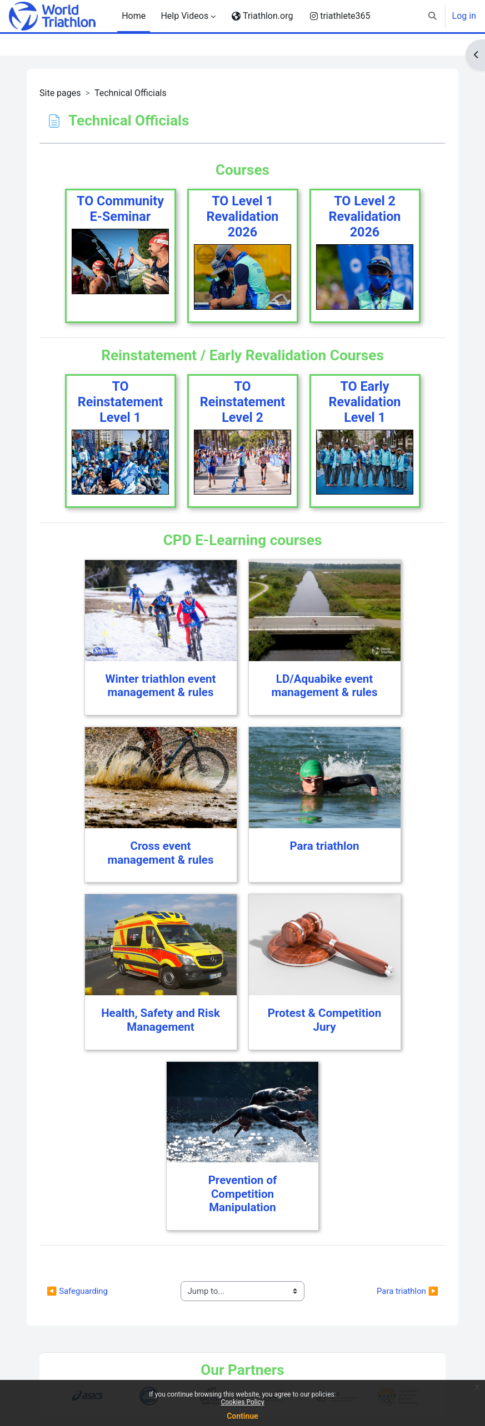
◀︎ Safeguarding (77, 1291)
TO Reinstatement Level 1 (120, 402)
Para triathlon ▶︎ (407, 1291)
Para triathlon (324, 846)
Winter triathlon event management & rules (161, 685)
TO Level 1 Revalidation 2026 (243, 216)
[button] (432, 16)
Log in (464, 16)
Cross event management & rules (161, 852)
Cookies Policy (242, 1402)
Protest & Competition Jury (324, 1020)
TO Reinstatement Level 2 (242, 402)
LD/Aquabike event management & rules (325, 685)
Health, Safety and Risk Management (160, 1020)
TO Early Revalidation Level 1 (365, 402)
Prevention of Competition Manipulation (242, 1193)
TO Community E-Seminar (120, 208)
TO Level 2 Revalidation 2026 (365, 216)
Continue (242, 1416)
